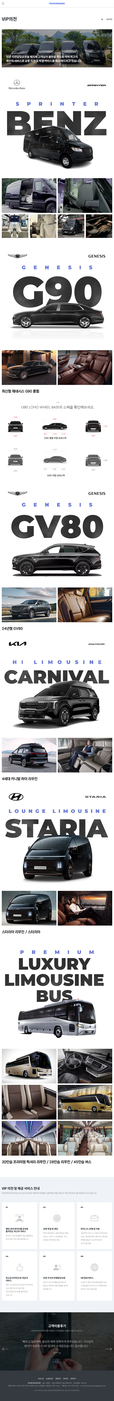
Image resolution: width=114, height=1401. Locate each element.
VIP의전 (65, 1379)
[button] (5, 1349)
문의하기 (73, 1379)
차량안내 (58, 1379)
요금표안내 (49, 1379)
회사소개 (41, 1379)
